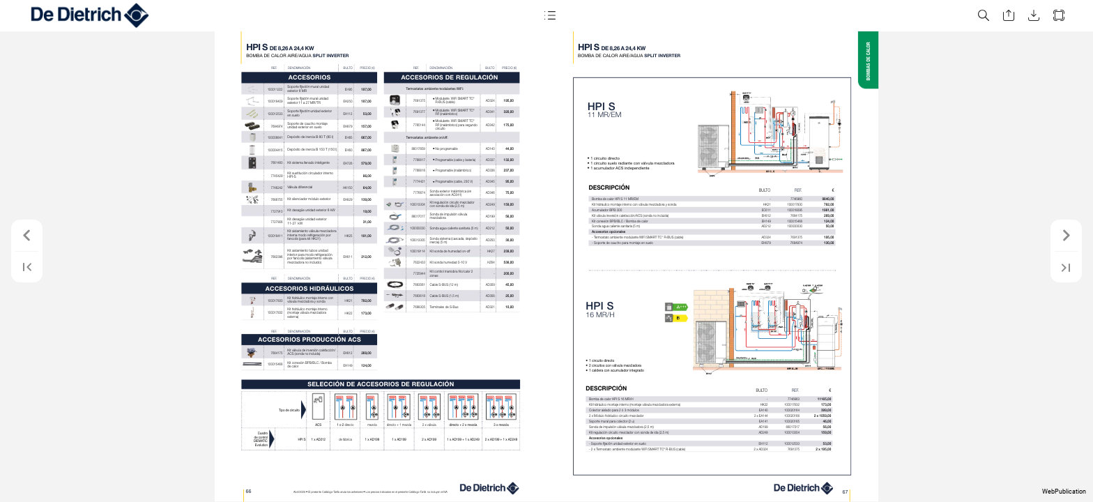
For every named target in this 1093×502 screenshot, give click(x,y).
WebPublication (1064, 491)
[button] (549, 15)
